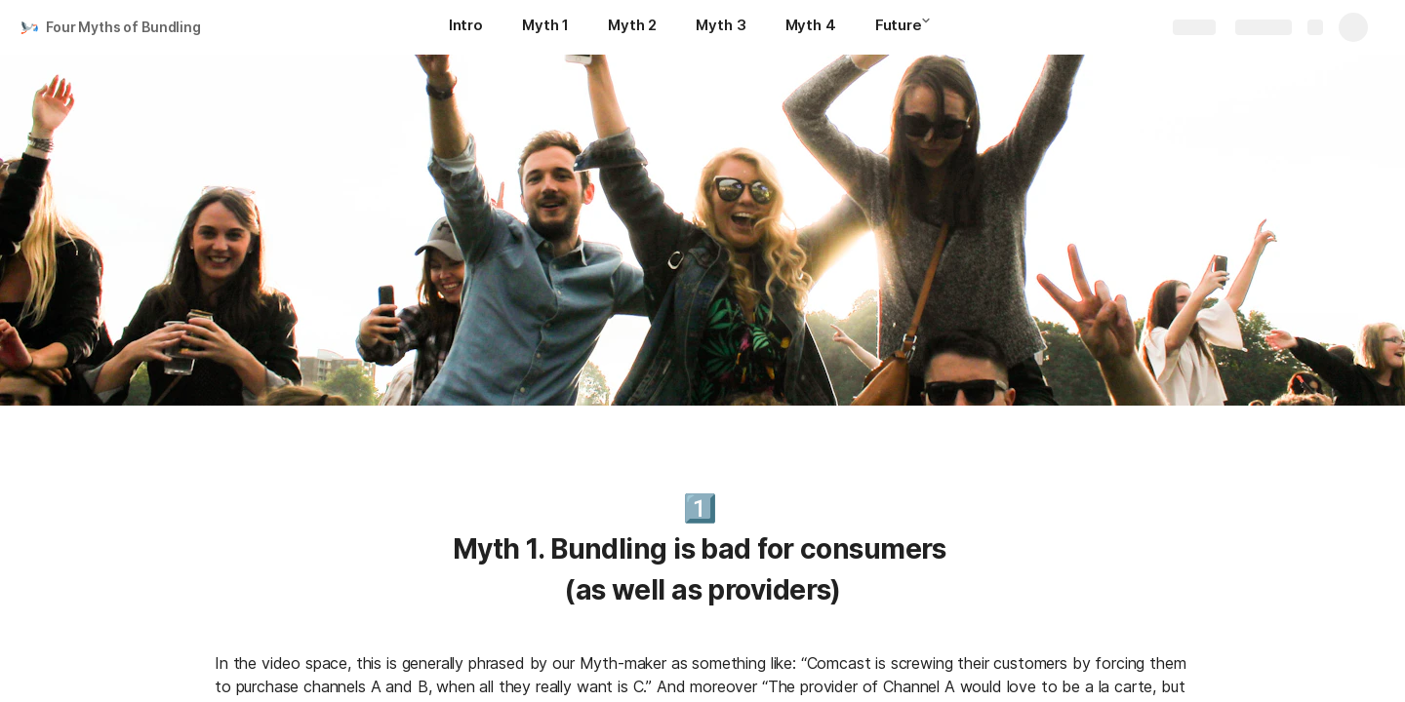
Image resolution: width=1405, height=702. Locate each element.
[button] (932, 26)
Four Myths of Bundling (123, 27)
